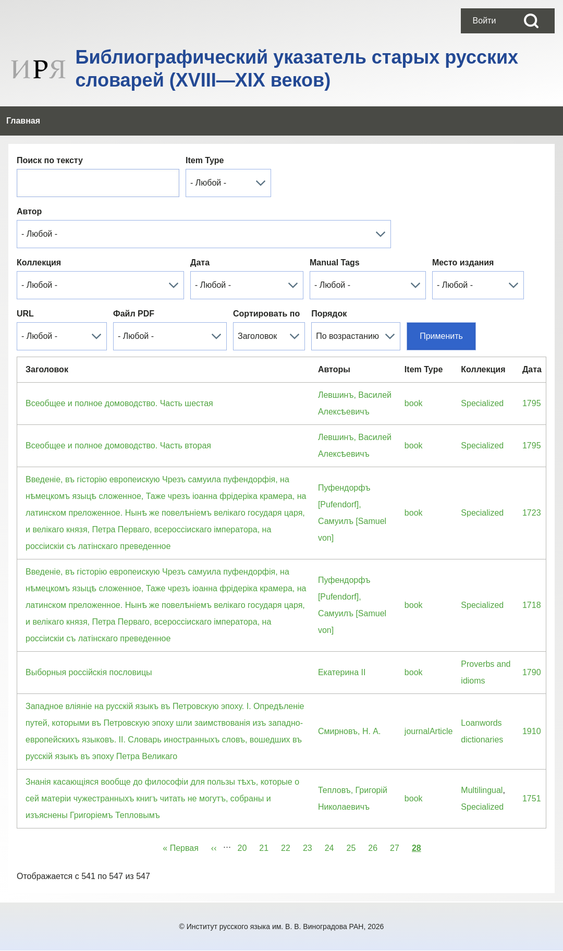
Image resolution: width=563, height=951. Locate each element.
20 (245, 846)
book (414, 403)
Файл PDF (133, 313)
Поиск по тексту (50, 160)
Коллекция (39, 262)
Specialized (482, 403)
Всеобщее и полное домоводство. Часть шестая (119, 403)
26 (376, 846)
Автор (29, 211)
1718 (531, 605)
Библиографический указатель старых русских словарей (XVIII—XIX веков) (297, 68)
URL (25, 313)
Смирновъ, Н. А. (349, 731)
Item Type (205, 160)
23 (311, 846)
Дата (200, 262)
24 (332, 846)
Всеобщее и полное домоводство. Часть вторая (118, 445)
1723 (531, 512)
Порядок (329, 313)
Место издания (463, 262)
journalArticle (428, 731)
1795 (531, 403)
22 (289, 846)
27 (398, 846)
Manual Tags (335, 262)
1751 (531, 798)
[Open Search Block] (531, 20)
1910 (531, 731)
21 (267, 846)
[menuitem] (484, 20)
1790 (531, 672)
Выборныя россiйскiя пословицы (89, 672)
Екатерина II (342, 672)
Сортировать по (266, 313)
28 (416, 846)
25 (354, 846)
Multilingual (482, 790)
